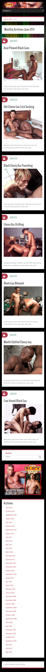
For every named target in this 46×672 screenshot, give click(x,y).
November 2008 (11, 611)
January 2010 (10, 593)
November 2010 (11, 567)
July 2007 (9, 645)
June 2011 (9, 541)
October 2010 (10, 570)
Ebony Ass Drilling (14, 224)
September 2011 (11, 530)
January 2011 (10, 559)
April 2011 (9, 548)
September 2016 (11, 515)
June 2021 (9, 507)
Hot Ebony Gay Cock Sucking (19, 106)
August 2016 (10, 519)
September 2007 (11, 641)
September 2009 (11, 608)
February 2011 (10, 556)
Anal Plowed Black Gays (16, 48)
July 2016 (9, 522)
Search (9, 453)
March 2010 (9, 585)
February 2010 (10, 589)
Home (6, 19)
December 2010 (11, 563)
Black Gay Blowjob (14, 283)
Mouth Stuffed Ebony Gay (18, 342)
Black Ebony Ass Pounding (18, 165)
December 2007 (11, 630)
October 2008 (10, 615)
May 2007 (9, 652)
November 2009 (11, 600)
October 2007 (10, 637)
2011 (10, 19)
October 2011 (10, 526)
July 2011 (9, 537)
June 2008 (9, 622)
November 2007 (11, 633)
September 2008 (11, 619)
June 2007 (9, 648)
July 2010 (9, 582)
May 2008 (9, 626)
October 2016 (10, 511)
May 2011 (9, 545)
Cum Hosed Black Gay (15, 400)
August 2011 (10, 533)
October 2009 (10, 604)
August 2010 (10, 578)
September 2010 (11, 574)
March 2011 (9, 552)
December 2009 (11, 596)
